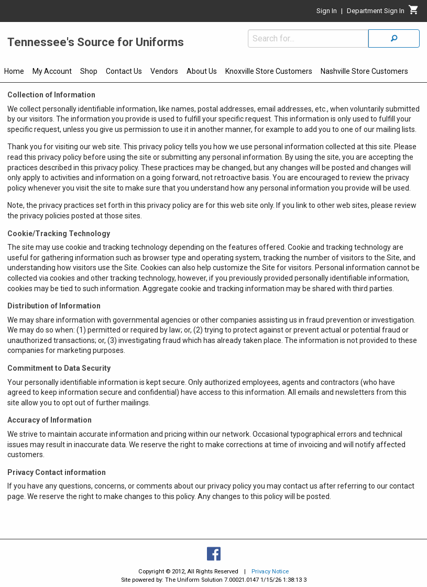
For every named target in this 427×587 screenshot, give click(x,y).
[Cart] (413, 12)
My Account (52, 71)
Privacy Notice (270, 571)
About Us (202, 71)
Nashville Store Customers (364, 71)
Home (14, 71)
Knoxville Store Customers (268, 71)
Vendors (164, 71)
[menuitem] (14, 72)
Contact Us (124, 71)
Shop (88, 71)
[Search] (394, 38)
